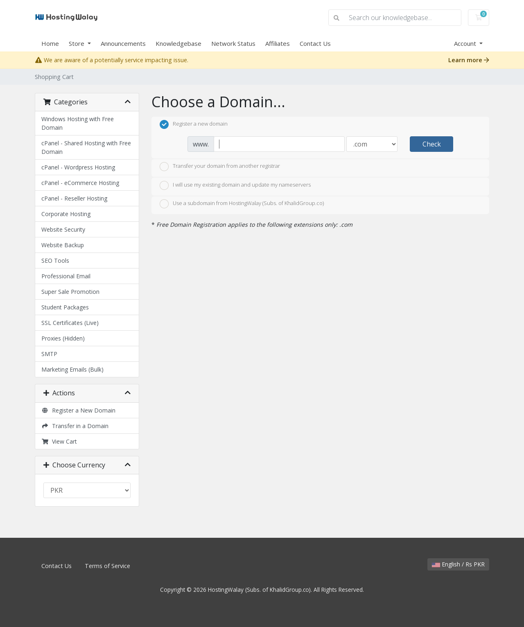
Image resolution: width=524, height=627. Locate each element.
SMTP (49, 354)
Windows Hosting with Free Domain (77, 123)
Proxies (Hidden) (63, 338)
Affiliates (277, 43)
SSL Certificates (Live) (70, 323)
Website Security (63, 229)
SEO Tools (55, 260)
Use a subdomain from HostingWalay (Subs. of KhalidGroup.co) (242, 203)
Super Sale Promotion (70, 291)
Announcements (123, 43)
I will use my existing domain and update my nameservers (235, 185)
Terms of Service (107, 566)
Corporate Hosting (65, 214)
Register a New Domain (78, 410)
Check (431, 144)
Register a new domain (194, 124)
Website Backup (62, 245)
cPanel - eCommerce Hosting (80, 183)
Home (50, 43)
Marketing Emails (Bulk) (72, 369)
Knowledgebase (178, 43)
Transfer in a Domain (74, 426)
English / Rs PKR (458, 564)
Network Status (233, 43)
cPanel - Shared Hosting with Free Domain (86, 147)
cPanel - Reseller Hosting (74, 198)
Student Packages (65, 307)
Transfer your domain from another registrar (220, 166)
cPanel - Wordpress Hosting (78, 167)
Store (77, 43)
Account (466, 43)
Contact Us (315, 43)
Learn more (468, 60)
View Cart (59, 441)
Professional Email (65, 276)
